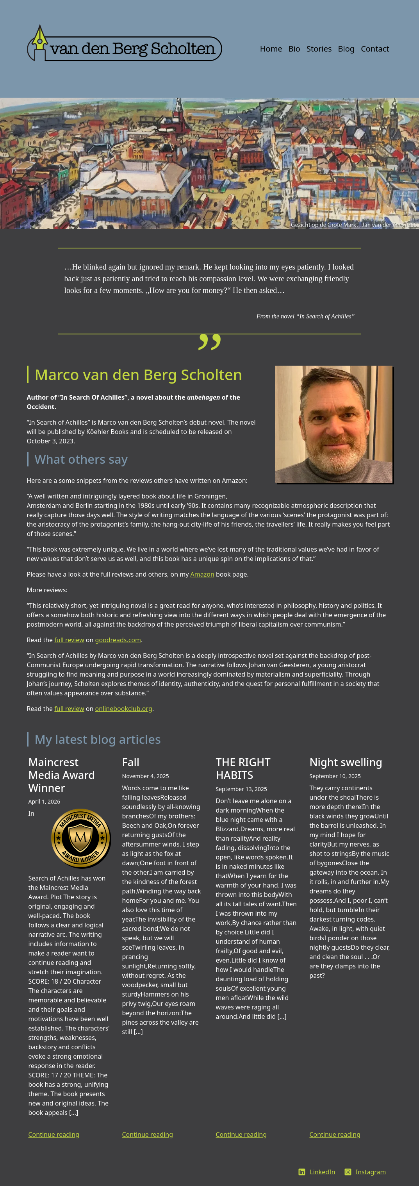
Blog (346, 48)
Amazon (202, 574)
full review (69, 640)
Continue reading (54, 1134)
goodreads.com (118, 640)
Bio (294, 48)
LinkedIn (322, 1172)
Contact (375, 48)
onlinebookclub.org (123, 708)
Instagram (371, 1172)
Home (271, 48)
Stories (319, 48)
